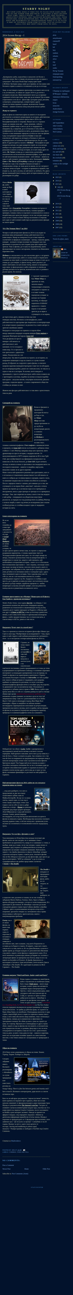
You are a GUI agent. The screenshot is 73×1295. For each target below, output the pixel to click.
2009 (57, 221)
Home (27, 1169)
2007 (57, 227)
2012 (57, 210)
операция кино (58, 74)
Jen (64, 249)
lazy (54, 50)
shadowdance (57, 109)
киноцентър (57, 80)
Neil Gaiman (57, 132)
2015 (57, 184)
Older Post (46, 1169)
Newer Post (6, 1169)
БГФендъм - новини (60, 94)
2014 (57, 204)
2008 (57, 224)
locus (54, 103)
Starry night (36, 8)
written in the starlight (60, 164)
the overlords (57, 158)
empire (55, 100)
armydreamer (57, 38)
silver (55, 59)
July (59, 187)
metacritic (56, 106)
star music (56, 155)
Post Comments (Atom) (20, 1174)
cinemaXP (56, 41)
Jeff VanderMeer (58, 123)
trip (54, 62)
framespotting (57, 77)
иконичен (30, 694)
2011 (57, 214)
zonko (55, 68)
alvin (54, 35)
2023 (57, 177)
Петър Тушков (58, 71)
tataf (54, 65)
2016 (57, 181)
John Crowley (57, 126)
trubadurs (56, 161)
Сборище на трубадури (61, 91)
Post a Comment (8, 1165)
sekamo (55, 56)
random (55, 53)
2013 (57, 207)
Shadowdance (15, 1141)
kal (54, 47)
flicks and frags (58, 149)
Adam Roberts (58, 129)
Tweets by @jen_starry (61, 239)
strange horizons (58, 112)
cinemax (12, 1152)
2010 (57, 217)
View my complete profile (65, 255)
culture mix (57, 146)
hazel (54, 44)
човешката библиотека (61, 97)
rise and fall (23, 1152)
